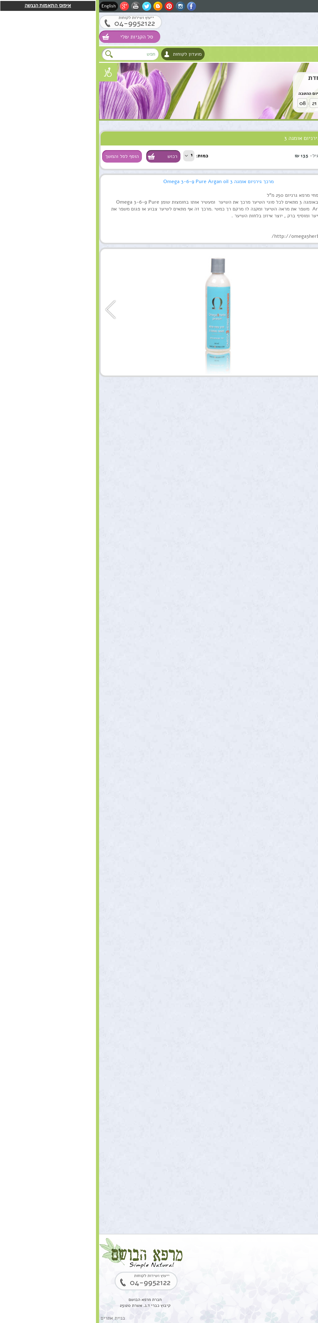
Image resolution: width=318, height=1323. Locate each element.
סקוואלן (286, 977)
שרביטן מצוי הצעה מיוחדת (248, 78)
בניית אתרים (14, 1318)
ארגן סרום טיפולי (276, 651)
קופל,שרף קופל (279, 1108)
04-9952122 (35, 23)
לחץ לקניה (284, 101)
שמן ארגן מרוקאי (277, 455)
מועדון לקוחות (88, 54)
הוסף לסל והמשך (23, 156)
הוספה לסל (297, 435)
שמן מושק (284, 390)
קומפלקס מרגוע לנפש (272, 520)
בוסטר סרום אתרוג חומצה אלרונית (275, 1046)
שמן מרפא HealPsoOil (281, 785)
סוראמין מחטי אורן (275, 912)
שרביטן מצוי (281, 716)
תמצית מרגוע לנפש (275, 586)
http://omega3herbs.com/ (203, 236)
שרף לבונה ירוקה (277, 1173)
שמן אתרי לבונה (278, 847)
